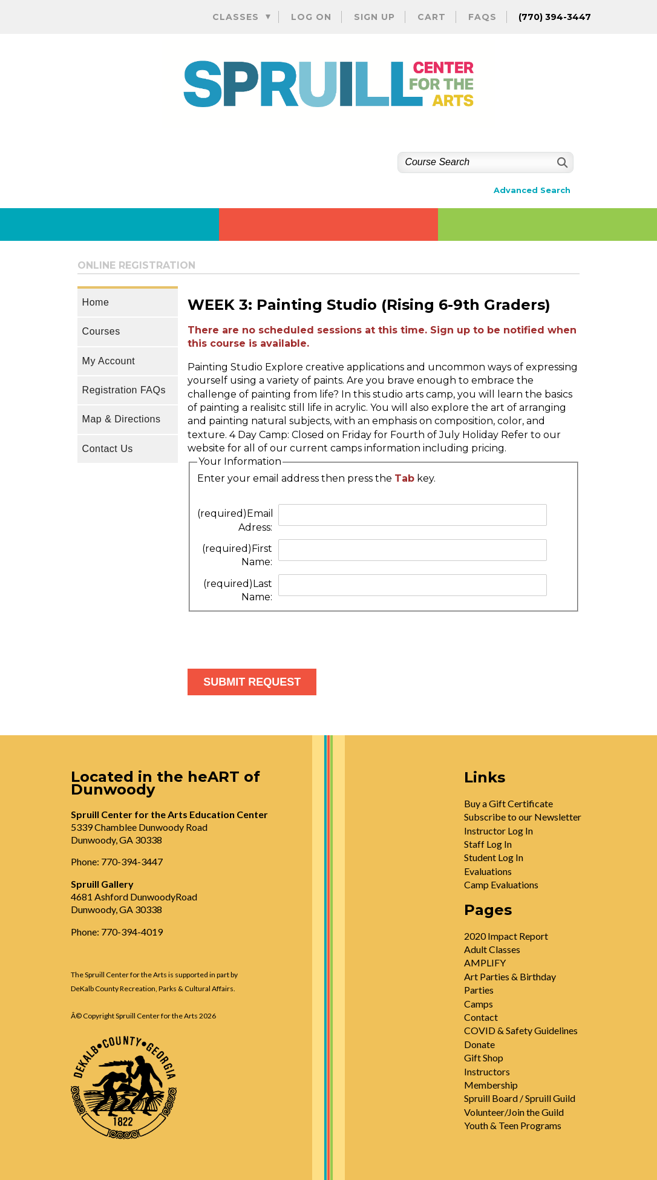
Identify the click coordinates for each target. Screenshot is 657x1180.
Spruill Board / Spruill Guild (519, 1098)
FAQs (482, 16)
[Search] (561, 162)
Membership (491, 1084)
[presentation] (279, 635)
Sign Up (374, 16)
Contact (481, 1017)
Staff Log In (488, 844)
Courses (101, 331)
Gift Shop (483, 1057)
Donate (479, 1044)
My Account (109, 361)
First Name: (237, 555)
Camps (478, 1003)
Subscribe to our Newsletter (522, 816)
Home (95, 302)
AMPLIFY (485, 962)
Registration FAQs (124, 390)
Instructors (487, 1071)
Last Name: (237, 590)
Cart (431, 16)
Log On (311, 16)
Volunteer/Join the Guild (514, 1112)
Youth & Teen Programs (512, 1125)
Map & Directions (121, 419)
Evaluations (488, 871)
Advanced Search (532, 190)
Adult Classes (492, 949)
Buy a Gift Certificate (508, 803)
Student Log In (493, 857)
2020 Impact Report (506, 936)
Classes (235, 16)
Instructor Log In (498, 830)
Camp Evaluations (501, 884)
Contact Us (107, 449)
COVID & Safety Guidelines (521, 1030)
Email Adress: (235, 520)
